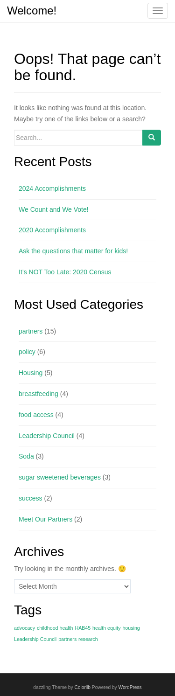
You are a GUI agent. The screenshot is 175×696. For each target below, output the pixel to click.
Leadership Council (47, 435)
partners (30, 331)
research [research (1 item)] (88, 639)
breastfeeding (38, 393)
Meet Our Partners (45, 519)
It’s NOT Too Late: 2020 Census (65, 272)
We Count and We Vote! (54, 209)
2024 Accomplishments (52, 188)
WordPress (129, 687)
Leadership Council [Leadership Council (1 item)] (35, 639)
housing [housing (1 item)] (131, 628)
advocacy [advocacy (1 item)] (24, 628)
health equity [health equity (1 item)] (106, 628)
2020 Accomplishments (52, 230)
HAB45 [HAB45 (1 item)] (83, 628)
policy (27, 351)
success (30, 498)
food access (36, 414)
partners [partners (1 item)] (67, 639)
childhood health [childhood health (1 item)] (55, 628)
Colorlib (82, 687)
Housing (30, 372)
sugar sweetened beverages (60, 477)
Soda (26, 456)
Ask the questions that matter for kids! (73, 251)
